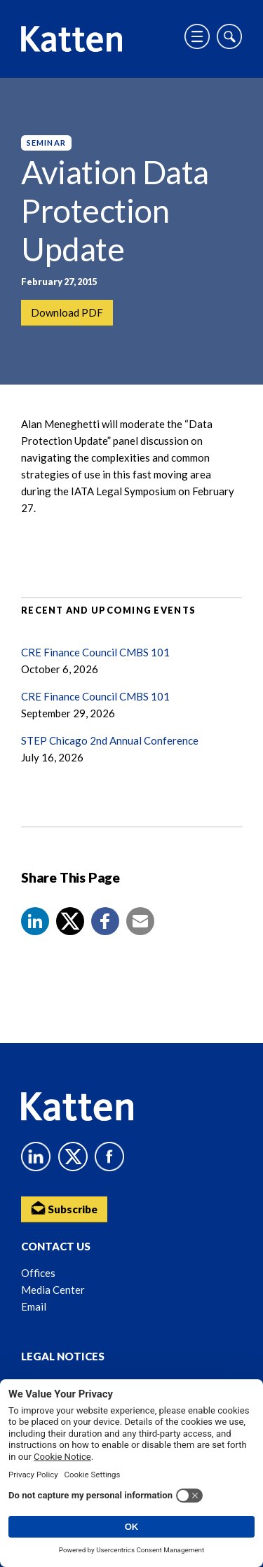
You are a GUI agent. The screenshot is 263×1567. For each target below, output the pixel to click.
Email (33, 1306)
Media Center (53, 1289)
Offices (38, 1272)
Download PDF (67, 312)
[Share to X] (70, 921)
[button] (35, 921)
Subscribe (64, 1208)
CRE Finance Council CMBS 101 (95, 652)
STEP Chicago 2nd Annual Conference (109, 740)
